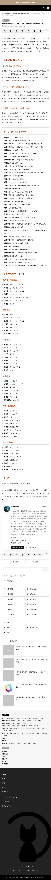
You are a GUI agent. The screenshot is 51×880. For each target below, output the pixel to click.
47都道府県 (5, 764)
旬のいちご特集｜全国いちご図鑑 (25, 2)
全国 (3, 738)
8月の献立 (33, 604)
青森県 (35, 743)
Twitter (22, 866)
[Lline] (22, 31)
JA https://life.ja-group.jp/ (18, 540)
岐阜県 (19, 723)
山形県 (24, 743)
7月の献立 (10, 604)
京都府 (36, 725)
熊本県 (33, 733)
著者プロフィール (17, 547)
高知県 (5, 730)
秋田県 (13, 743)
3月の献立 (10, 594)
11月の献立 (10, 614)
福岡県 (12, 733)
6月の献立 (33, 599)
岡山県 (22, 728)
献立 (8, 622)
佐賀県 (17, 733)
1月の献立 (10, 589)
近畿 (3, 725)
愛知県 (13, 723)
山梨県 (24, 720)
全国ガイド (6, 20)
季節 (8, 633)
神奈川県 (40, 718)
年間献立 (9, 581)
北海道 (4, 740)
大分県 (28, 733)
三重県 (24, 723)
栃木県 (13, 718)
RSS (32, 866)
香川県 (38, 728)
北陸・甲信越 (6, 720)
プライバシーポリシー (17, 870)
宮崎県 (38, 733)
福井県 (40, 720)
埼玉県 (24, 718)
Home (4, 774)
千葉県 (29, 718)
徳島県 (44, 728)
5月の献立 (10, 599)
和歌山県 (24, 725)
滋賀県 (8, 725)
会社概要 (5, 792)
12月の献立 (33, 614)
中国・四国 (5, 728)
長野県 (18, 720)
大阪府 (30, 725)
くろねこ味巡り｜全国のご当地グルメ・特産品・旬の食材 (21, 877)
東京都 (35, 718)
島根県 (17, 728)
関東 (3, 718)
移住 (3, 783)
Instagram (33, 547)
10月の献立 (33, 609)
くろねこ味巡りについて (11, 797)
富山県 (29, 720)
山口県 (33, 728)
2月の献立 (33, 589)
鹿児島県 (44, 733)
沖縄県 (5, 735)
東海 (3, 723)
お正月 (4, 761)
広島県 (28, 728)
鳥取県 (12, 728)
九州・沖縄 (5, 733)
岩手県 (8, 743)
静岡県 (8, 723)
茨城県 (8, 718)
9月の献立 (10, 609)
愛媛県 (11, 730)
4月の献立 (33, 594)
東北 (3, 743)
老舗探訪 (9, 627)
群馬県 (19, 718)
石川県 (34, 720)
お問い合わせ (6, 806)
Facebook (25, 866)
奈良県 (19, 725)
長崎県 (22, 733)
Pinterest (29, 866)
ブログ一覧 (5, 801)
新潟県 (13, 720)
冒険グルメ (5, 759)
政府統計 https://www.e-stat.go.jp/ (21, 543)
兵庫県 (13, 725)
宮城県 (19, 743)
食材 (3, 787)
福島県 (29, 743)
